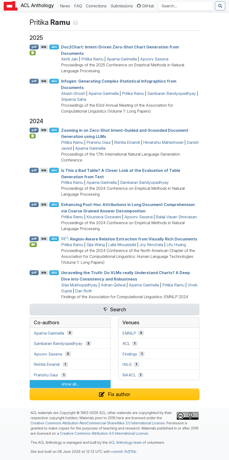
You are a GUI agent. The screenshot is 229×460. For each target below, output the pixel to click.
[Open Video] (33, 244)
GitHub (145, 5)
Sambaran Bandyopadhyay (171, 93)
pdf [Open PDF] (34, 47)
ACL (126, 343)
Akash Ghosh (73, 93)
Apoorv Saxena (154, 59)
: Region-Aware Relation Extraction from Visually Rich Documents (129, 238)
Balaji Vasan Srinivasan (176, 216)
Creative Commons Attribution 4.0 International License (104, 433)
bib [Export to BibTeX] (43, 47)
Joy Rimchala (151, 244)
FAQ (79, 5)
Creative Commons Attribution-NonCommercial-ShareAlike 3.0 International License (98, 423)
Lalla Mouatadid (122, 244)
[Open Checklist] (33, 52)
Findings (129, 353)
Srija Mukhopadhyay (79, 284)
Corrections (97, 5)
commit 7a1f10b (123, 451)
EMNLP (129, 332)
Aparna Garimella (122, 59)
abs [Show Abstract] (54, 47)
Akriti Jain (69, 59)
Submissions (123, 5)
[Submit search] (220, 6)
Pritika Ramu (92, 59)
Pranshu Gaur (98, 142)
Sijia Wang (95, 244)
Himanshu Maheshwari (163, 142)
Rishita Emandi (127, 142)
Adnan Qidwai (113, 284)
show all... (70, 384)
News (66, 5)
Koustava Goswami (103, 216)
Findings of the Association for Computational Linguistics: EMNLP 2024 (124, 296)
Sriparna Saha (73, 99)
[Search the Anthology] (185, 6)
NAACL (129, 374)
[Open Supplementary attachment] (33, 136)
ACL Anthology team (125, 442)
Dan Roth (83, 290)
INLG (127, 364)
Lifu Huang (176, 244)
